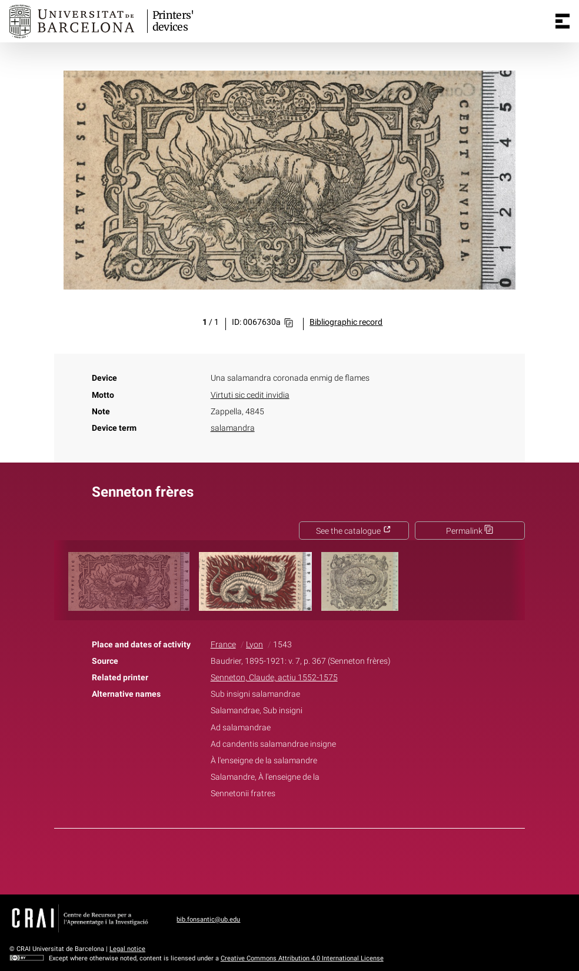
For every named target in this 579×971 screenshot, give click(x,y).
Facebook (256, 859)
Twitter (283, 859)
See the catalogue (353, 531)
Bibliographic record (346, 322)
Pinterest (310, 859)
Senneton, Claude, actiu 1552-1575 (274, 678)
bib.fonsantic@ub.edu (208, 919)
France (223, 645)
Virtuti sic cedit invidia (250, 395)
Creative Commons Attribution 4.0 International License (302, 958)
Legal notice (127, 949)
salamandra (233, 428)
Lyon (254, 645)
